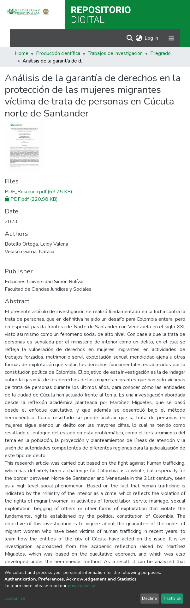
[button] (139, 38)
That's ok (172, 598)
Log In (152, 38)
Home (21, 53)
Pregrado (160, 53)
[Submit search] (130, 38)
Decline (149, 598)
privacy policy (81, 586)
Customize (14, 598)
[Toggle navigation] (171, 38)
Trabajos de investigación (115, 53)
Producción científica (58, 53)
